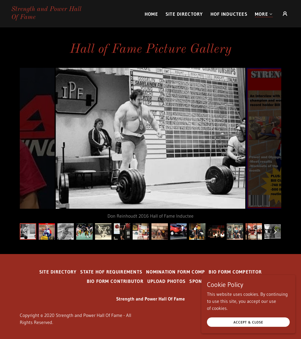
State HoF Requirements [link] (111, 272)
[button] (264, 14)
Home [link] (151, 14)
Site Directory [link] (184, 14)
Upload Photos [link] (166, 281)
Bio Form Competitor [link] (235, 272)
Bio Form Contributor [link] (115, 281)
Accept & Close (248, 322)
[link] (50, 17)
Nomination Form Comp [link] (175, 272)
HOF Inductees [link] (228, 14)
